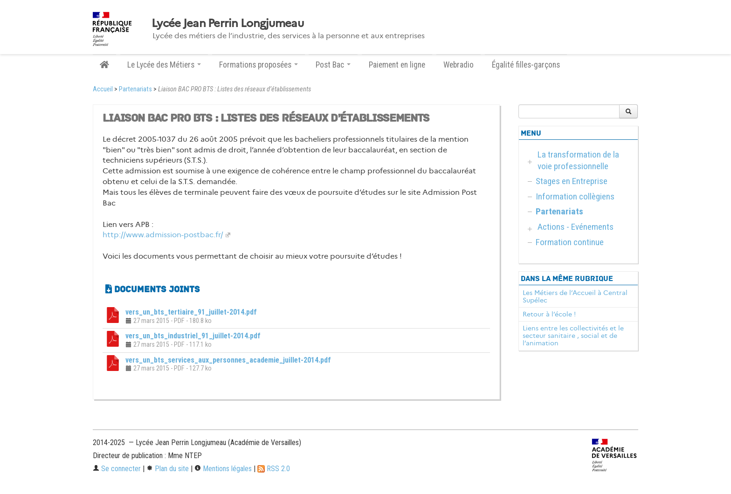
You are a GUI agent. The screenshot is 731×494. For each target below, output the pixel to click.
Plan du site (167, 468)
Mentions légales (223, 468)
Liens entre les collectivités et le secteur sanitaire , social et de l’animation (573, 335)
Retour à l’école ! (549, 314)
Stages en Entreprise (571, 181)
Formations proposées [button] (258, 64)
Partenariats (135, 89)
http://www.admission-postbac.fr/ (163, 234)
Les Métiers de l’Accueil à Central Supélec (575, 296)
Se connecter (117, 468)
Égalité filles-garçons (526, 64)
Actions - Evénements (576, 226)
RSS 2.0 (273, 468)
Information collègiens (575, 196)
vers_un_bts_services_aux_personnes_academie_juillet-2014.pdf (228, 360)
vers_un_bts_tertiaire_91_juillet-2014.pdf (191, 312)
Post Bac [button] (333, 64)
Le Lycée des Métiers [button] (164, 64)
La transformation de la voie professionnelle (578, 160)
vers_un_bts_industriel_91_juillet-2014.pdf (193, 335)
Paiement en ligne (397, 64)
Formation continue (570, 242)
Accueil (103, 89)
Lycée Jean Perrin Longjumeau (227, 23)
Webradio (458, 64)
